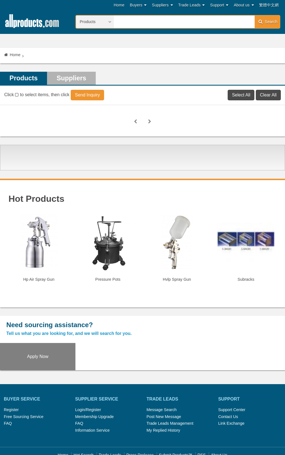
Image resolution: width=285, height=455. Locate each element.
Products (23, 78)
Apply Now (249, 329)
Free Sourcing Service (23, 389)
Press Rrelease (140, 428)
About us (244, 5)
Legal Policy (120, 435)
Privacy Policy (149, 435)
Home (119, 5)
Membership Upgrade (94, 389)
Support (219, 5)
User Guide (197, 435)
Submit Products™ (175, 428)
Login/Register (88, 383)
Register (11, 383)
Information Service (92, 403)
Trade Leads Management (169, 396)
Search (268, 21)
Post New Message (163, 389)
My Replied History (163, 403)
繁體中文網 (269, 5)
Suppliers (162, 5)
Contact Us (228, 389)
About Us (219, 428)
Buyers (138, 5)
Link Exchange (231, 396)
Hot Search (83, 428)
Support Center (231, 383)
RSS (201, 428)
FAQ (8, 396)
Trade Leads (191, 5)
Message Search (161, 383)
